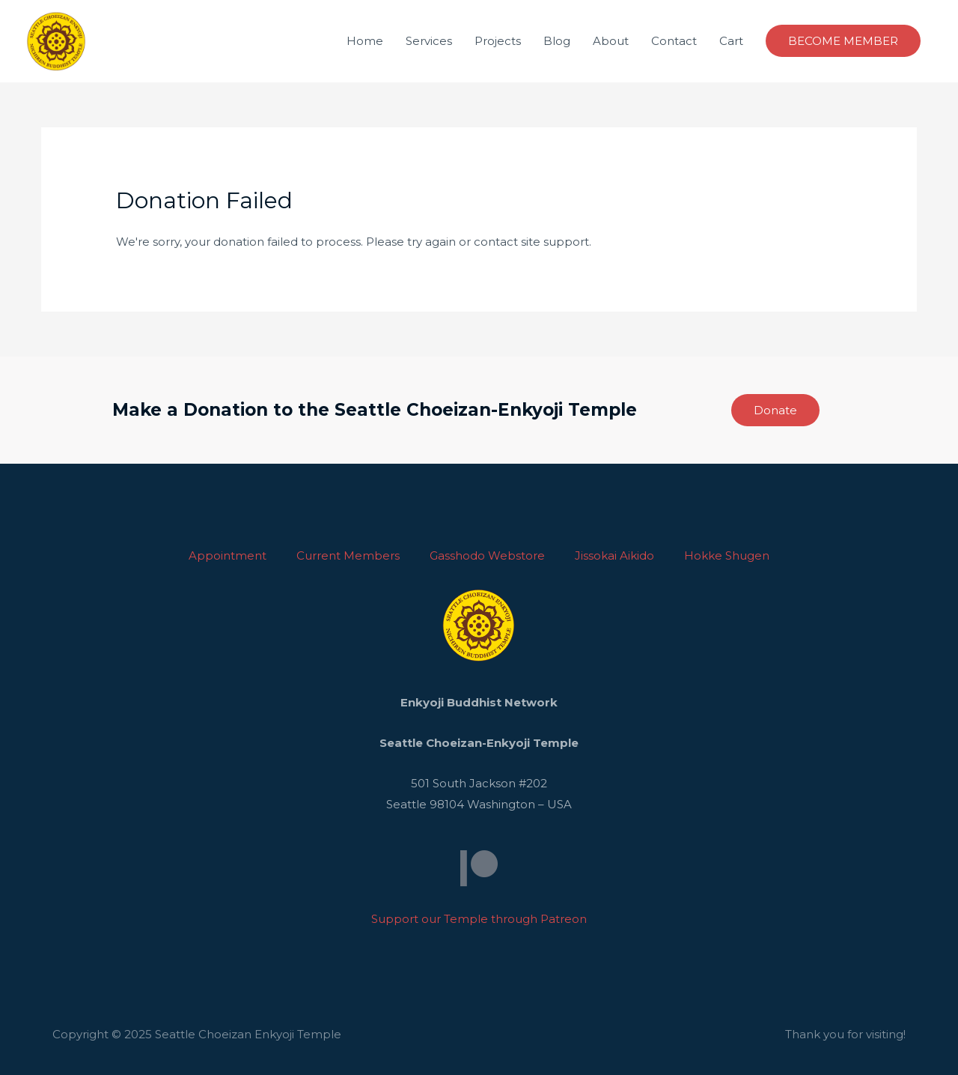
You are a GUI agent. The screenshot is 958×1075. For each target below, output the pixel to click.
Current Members (348, 555)
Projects (498, 41)
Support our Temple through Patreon (479, 919)
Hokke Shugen (726, 555)
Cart (731, 41)
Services (429, 41)
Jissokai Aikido (614, 555)
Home (365, 41)
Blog (556, 41)
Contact (674, 41)
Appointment (227, 555)
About (611, 41)
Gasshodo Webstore (487, 555)
